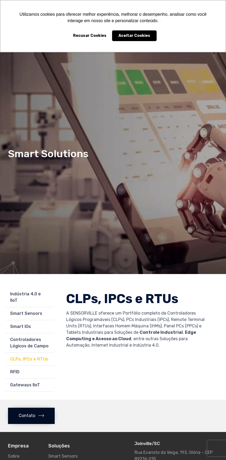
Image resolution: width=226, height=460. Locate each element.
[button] (31, 416)
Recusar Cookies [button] (89, 35)
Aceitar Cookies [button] (134, 35)
